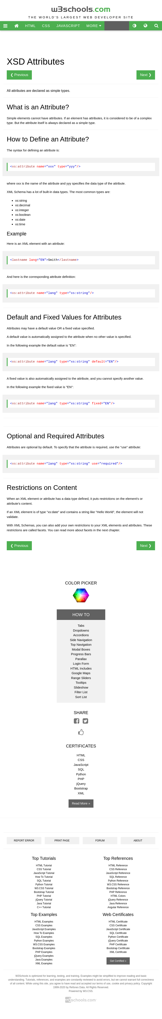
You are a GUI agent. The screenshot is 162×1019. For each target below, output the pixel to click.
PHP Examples (43, 952)
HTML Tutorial (44, 865)
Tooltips (81, 682)
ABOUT (138, 840)
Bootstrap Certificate (118, 948)
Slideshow (81, 687)
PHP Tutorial (44, 895)
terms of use (104, 983)
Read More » (81, 803)
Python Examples (44, 940)
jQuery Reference (118, 899)
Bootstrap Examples (43, 948)
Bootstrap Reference (118, 888)
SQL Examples (43, 936)
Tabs (81, 625)
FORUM (100, 840)
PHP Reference (118, 892)
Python (81, 774)
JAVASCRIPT (68, 26)
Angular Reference (118, 907)
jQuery (81, 783)
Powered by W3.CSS (81, 991)
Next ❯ (145, 75)
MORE (93, 26)
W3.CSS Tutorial (44, 888)
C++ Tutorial (44, 907)
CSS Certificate (118, 925)
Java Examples (43, 959)
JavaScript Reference (118, 873)
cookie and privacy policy (126, 983)
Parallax (81, 659)
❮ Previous (19, 75)
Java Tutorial (44, 903)
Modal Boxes (81, 649)
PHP (81, 779)
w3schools (81, 8)
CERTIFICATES (81, 746)
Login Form (81, 663)
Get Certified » (118, 960)
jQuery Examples (43, 955)
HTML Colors (118, 895)
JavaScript (81, 764)
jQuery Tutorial (44, 899)
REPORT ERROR (24, 840)
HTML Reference (118, 865)
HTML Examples (44, 921)
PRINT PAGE (62, 840)
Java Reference (118, 903)
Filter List (81, 692)
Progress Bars (81, 654)
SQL (81, 769)
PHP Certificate (118, 944)
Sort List (81, 697)
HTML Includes (81, 668)
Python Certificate (118, 936)
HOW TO (80, 614)
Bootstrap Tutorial (44, 892)
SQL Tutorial (44, 880)
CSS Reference (118, 869)
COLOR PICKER (81, 583)
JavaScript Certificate (118, 929)
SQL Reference (118, 876)
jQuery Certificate (118, 940)
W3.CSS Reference (118, 884)
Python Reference (118, 880)
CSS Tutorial (44, 869)
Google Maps (81, 673)
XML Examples (43, 963)
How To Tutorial (44, 876)
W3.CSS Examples (44, 944)
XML (81, 793)
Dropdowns (81, 630)
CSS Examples (44, 925)
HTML (30, 26)
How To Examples (44, 933)
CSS (46, 26)
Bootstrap (81, 788)
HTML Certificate (118, 921)
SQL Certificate (118, 933)
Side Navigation (81, 640)
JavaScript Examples (44, 929)
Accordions (81, 635)
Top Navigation (80, 644)
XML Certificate (118, 952)
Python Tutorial (43, 884)
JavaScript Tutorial (44, 873)
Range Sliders (81, 678)
